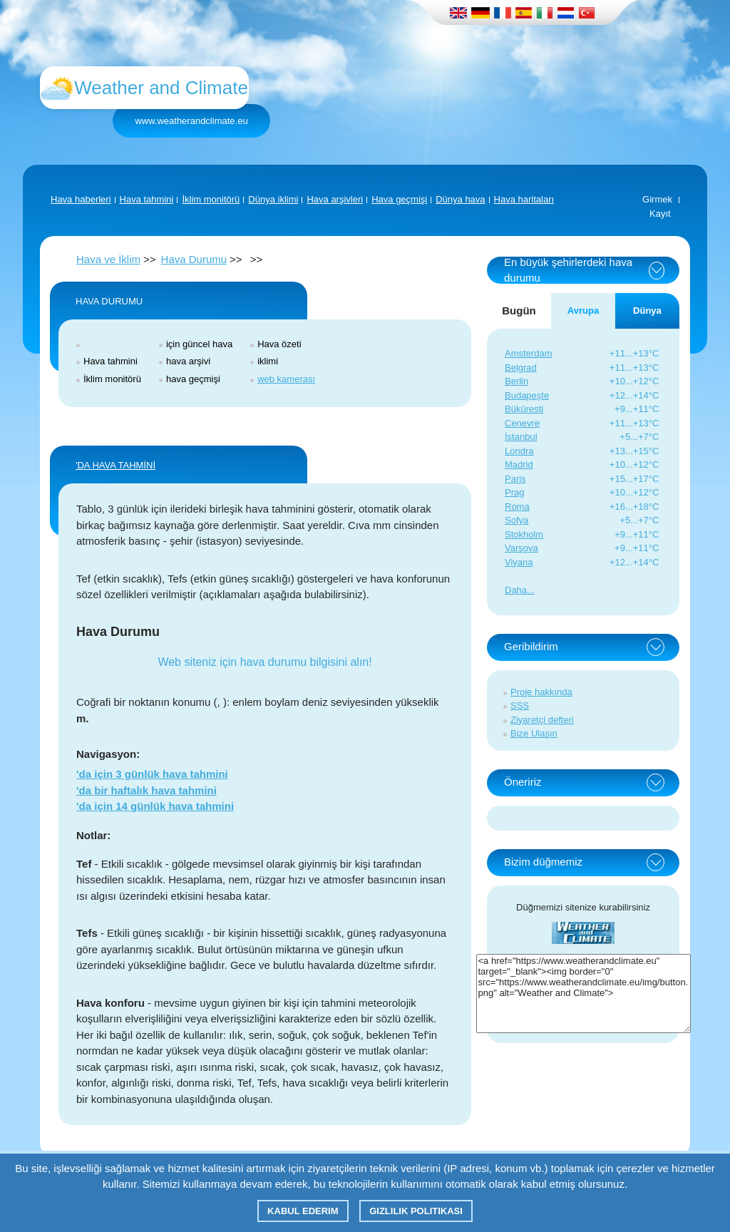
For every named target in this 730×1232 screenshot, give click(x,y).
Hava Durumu (194, 259)
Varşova (521, 548)
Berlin (516, 381)
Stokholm (524, 534)
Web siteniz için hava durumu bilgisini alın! (264, 662)
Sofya (516, 520)
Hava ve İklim (108, 259)
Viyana (519, 562)
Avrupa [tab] (583, 310)
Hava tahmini (147, 199)
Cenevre (522, 423)
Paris (515, 478)
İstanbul (521, 436)
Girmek (657, 199)
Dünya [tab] (647, 310)
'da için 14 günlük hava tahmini (155, 806)
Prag (514, 492)
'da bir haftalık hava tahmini (146, 790)
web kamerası (286, 379)
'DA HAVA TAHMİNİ (115, 465)
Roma (517, 506)
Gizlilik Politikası (416, 1211)
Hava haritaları (524, 199)
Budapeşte (527, 395)
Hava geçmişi (399, 199)
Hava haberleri (81, 199)
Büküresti (524, 409)
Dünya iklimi (273, 199)
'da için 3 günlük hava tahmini (152, 774)
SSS (519, 705)
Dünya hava (460, 199)
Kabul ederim (302, 1211)
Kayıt (660, 213)
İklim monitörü (211, 199)
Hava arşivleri (335, 199)
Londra (519, 451)
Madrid (519, 464)
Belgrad (521, 367)
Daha (516, 590)
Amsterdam (528, 353)
